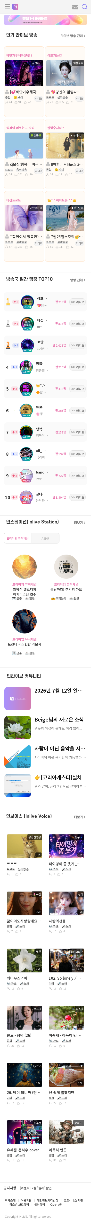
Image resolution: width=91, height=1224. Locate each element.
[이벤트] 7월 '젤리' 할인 (36, 1188)
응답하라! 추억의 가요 (66, 589)
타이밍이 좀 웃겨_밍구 (66, 863)
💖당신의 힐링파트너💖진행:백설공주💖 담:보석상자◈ (64, 91)
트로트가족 (44, 407)
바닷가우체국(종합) (19, 55)
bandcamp (45, 472)
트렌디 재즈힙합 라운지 (24, 644)
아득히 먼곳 (58, 1149)
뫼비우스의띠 (17, 978)
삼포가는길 (54, 55)
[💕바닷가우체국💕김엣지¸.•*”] (23, 91)
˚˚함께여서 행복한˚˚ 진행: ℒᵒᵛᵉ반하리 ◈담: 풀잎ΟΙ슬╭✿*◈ (23, 236)
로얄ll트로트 (46, 341)
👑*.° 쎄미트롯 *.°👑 (61, 200)
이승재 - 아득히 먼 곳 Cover (66, 1035)
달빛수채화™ (55, 127)
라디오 (38, 98)
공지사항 (10, 1187)
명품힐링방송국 (46, 370)
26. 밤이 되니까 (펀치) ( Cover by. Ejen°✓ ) (24, 1092)
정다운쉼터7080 (47, 494)
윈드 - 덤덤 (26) (19, 1035)
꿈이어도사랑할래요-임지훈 (24, 920)
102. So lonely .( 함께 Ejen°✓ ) (66, 978)
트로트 (12, 863)
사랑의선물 (57, 920)
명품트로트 (44, 363)
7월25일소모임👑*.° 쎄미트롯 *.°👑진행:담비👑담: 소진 (64, 236)
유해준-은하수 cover (23, 1149)
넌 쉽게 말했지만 (61, 1092)
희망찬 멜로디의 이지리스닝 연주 (24, 591)
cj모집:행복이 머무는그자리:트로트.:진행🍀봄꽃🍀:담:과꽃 (23, 164)
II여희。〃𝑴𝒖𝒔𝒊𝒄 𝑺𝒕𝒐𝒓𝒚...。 (64, 164)
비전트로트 (13, 200)
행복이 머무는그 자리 (20, 127)
